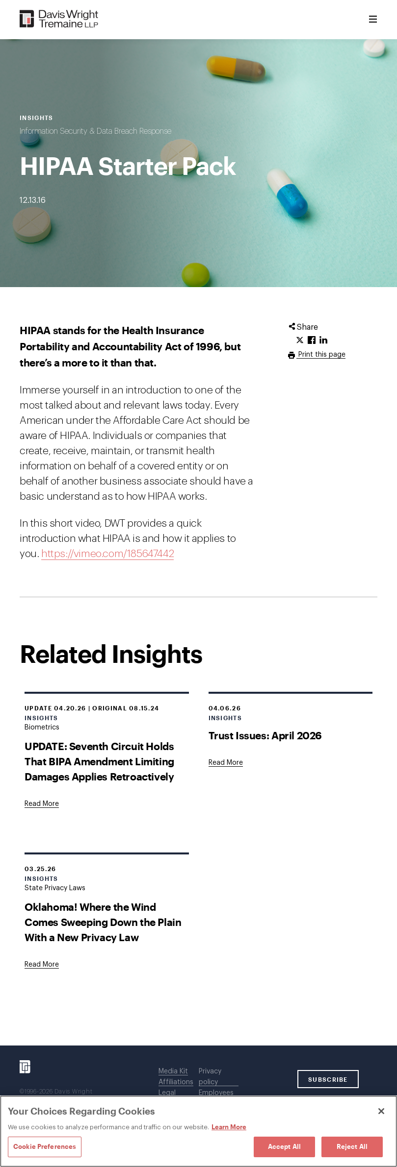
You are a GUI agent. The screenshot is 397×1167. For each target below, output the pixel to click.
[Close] (381, 1111)
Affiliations (176, 1082)
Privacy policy (210, 1077)
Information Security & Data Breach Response (95, 131)
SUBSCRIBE (328, 1079)
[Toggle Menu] (373, 19)
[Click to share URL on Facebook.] (312, 340)
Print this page (320, 354)
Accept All (284, 1146)
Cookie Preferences (44, 1146)
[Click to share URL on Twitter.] (300, 340)
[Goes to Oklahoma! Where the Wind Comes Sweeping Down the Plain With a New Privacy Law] (42, 964)
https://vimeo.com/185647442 (107, 554)
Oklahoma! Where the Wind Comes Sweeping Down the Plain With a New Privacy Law (103, 921)
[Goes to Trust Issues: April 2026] (226, 762)
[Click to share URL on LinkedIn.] (323, 340)
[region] (198, 1131)
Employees (216, 1093)
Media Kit (173, 1071)
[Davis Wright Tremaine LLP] (59, 19)
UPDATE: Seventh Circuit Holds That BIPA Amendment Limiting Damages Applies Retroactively (99, 761)
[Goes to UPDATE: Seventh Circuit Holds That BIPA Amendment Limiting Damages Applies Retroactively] (42, 804)
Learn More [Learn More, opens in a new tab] (229, 1127)
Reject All (352, 1146)
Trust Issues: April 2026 (265, 735)
